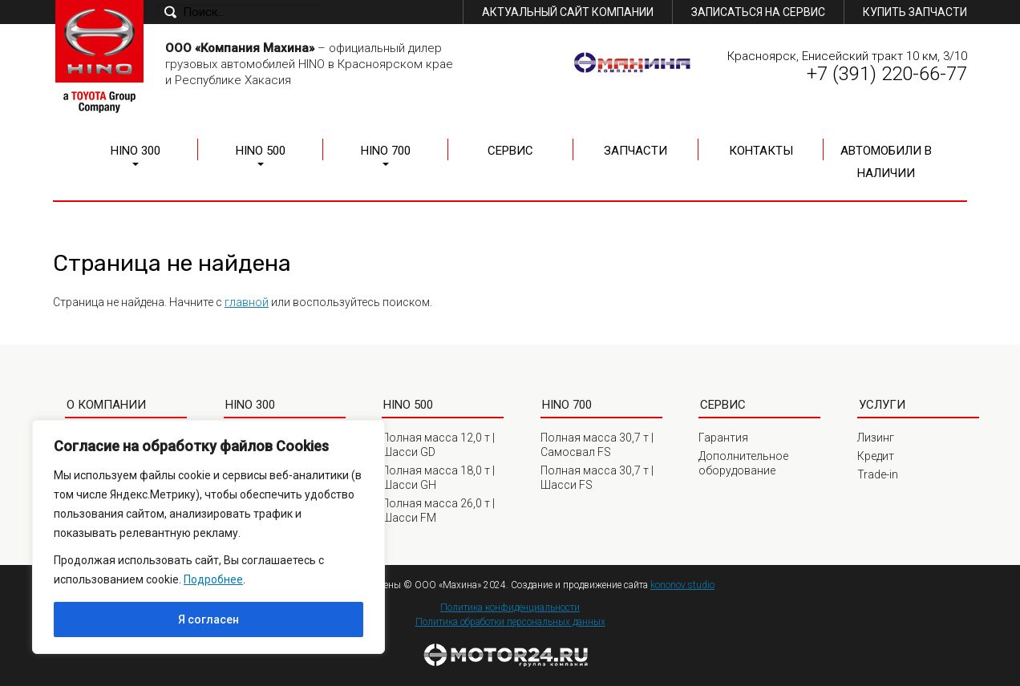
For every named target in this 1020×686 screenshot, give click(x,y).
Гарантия (723, 437)
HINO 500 (260, 150)
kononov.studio (682, 585)
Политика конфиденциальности (510, 607)
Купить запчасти (915, 12)
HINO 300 (135, 150)
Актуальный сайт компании (568, 12)
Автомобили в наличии (886, 161)
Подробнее (213, 579)
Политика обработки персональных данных (510, 621)
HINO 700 (386, 150)
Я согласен (208, 619)
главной (247, 302)
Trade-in (877, 474)
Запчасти (635, 150)
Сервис (510, 150)
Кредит (875, 456)
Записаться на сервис (758, 12)
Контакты (761, 150)
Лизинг (875, 437)
